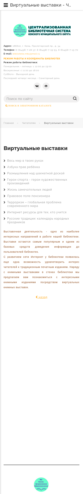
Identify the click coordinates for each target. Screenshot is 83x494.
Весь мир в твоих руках (25, 160)
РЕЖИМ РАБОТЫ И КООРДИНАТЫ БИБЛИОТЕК (32, 58)
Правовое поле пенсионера (28, 196)
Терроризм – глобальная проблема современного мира (34, 204)
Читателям (29, 123)
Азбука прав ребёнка (23, 167)
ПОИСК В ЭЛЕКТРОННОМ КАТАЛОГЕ (29, 106)
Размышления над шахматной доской (36, 173)
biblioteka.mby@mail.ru (26, 53)
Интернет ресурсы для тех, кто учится (37, 212)
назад (41, 297)
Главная (9, 123)
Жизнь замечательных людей (29, 189)
